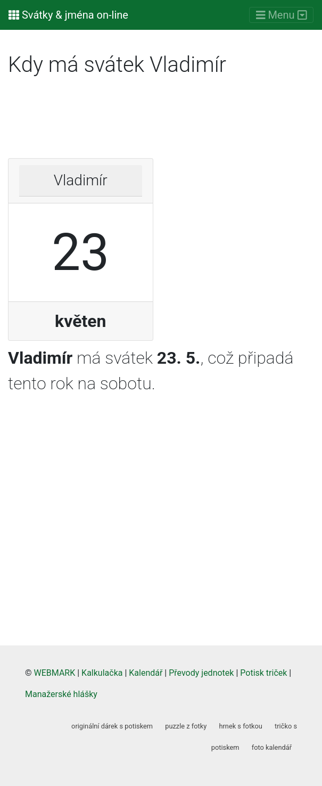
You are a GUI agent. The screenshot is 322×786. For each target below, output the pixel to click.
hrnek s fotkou (240, 726)
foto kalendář (272, 747)
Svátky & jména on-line (68, 15)
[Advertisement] (161, 121)
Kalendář (145, 673)
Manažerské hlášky (61, 694)
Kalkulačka (101, 673)
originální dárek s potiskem (112, 726)
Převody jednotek (201, 673)
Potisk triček (263, 673)
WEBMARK (55, 673)
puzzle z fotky (186, 726)
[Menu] (281, 15)
